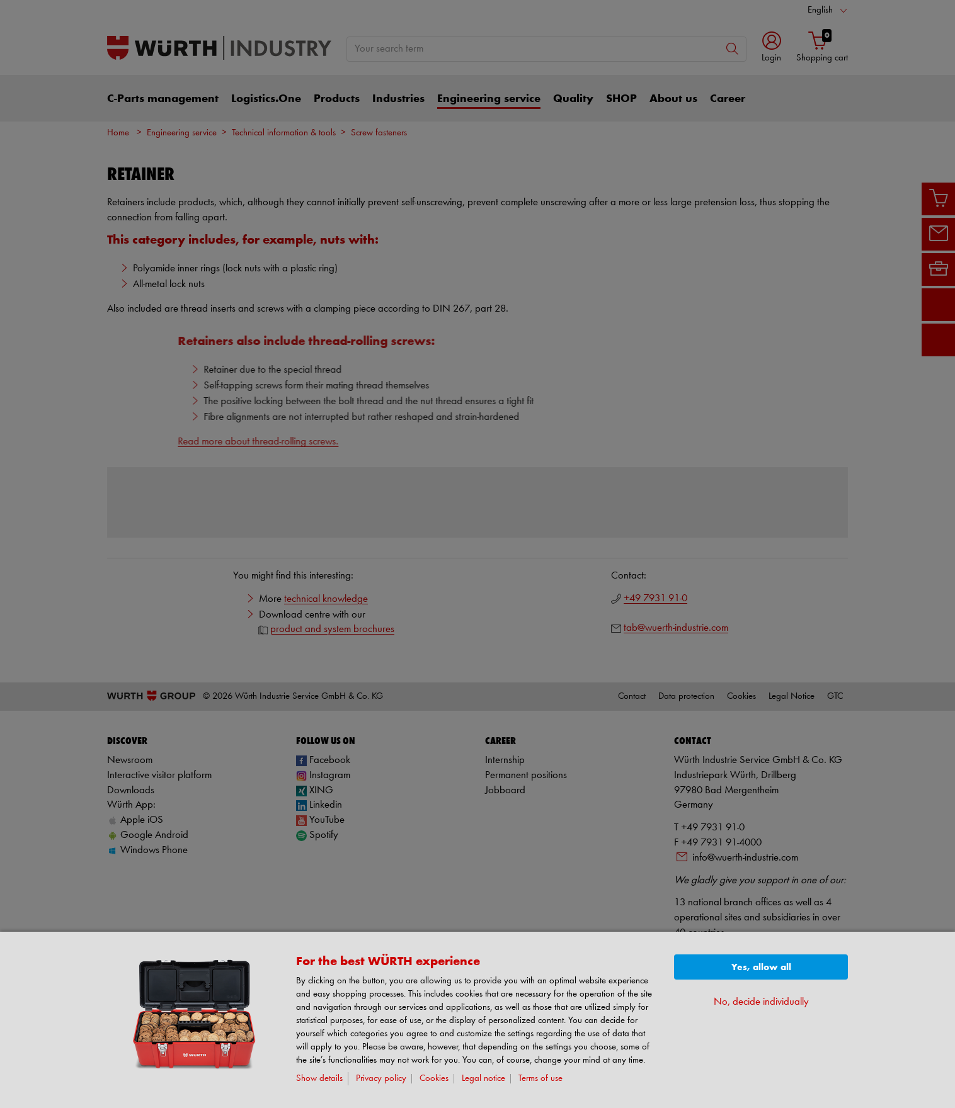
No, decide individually (761, 1002)
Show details (319, 1078)
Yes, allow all (761, 967)
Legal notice (483, 1078)
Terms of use (540, 1078)
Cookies (434, 1078)
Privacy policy (381, 1078)
